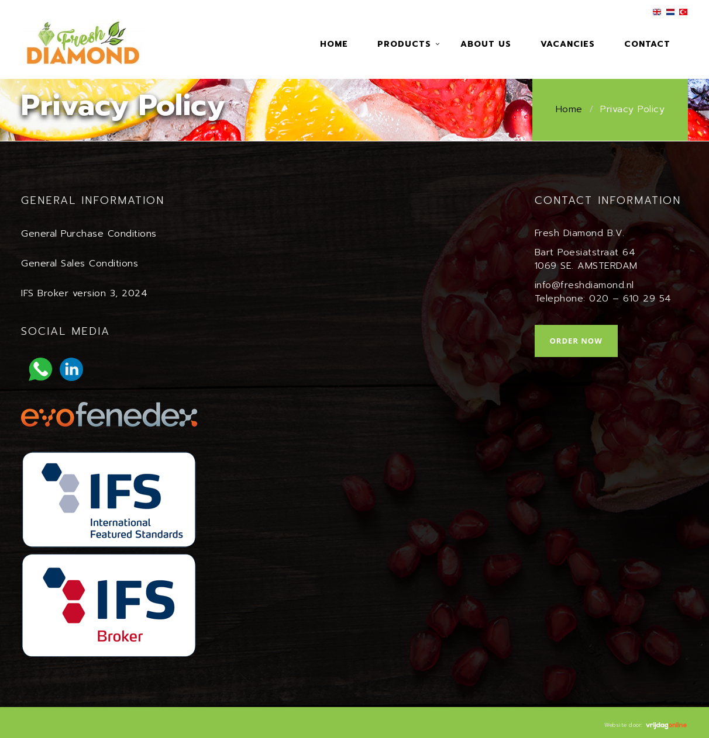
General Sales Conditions (79, 264)
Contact (647, 44)
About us (485, 44)
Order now (576, 340)
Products (404, 44)
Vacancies (568, 44)
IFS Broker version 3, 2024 (84, 293)
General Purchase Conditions (89, 234)
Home (334, 44)
